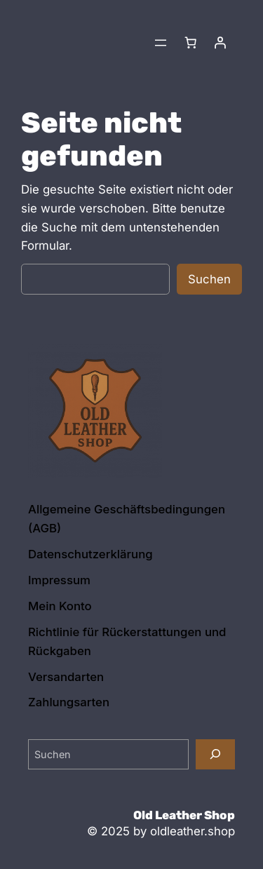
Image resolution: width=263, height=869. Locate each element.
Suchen (209, 279)
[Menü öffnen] (160, 42)
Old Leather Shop (184, 815)
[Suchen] (215, 754)
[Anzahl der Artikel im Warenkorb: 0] (190, 43)
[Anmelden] (220, 43)
